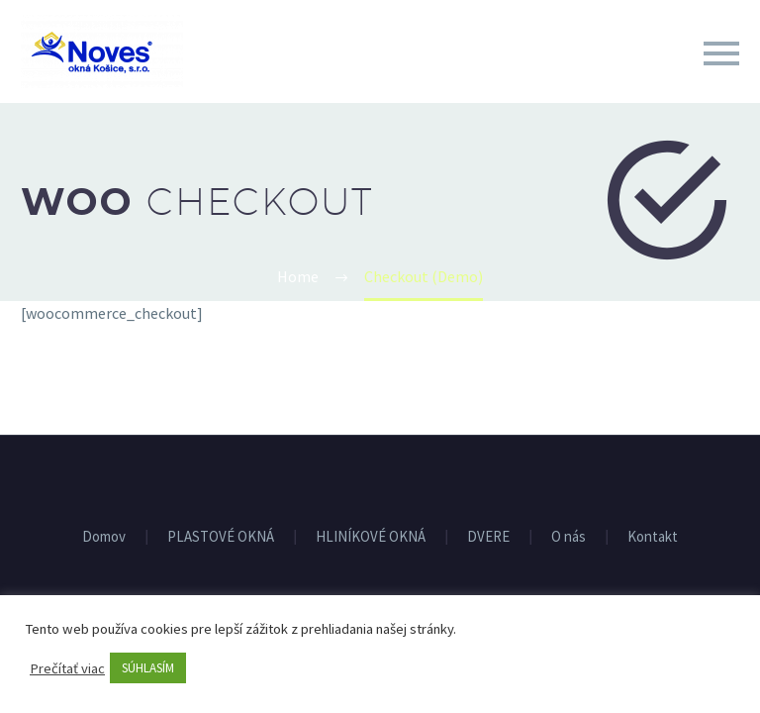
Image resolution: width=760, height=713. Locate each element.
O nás (568, 537)
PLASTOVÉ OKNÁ (220, 537)
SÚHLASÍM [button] (148, 668)
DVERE (488, 537)
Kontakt (652, 537)
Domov (104, 537)
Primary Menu (721, 53)
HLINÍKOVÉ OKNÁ (371, 537)
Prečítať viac (67, 668)
